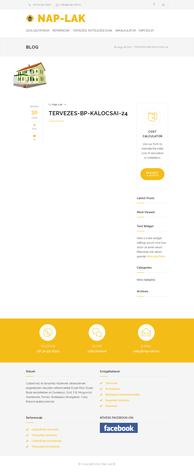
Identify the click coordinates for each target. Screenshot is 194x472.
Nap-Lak (57, 104)
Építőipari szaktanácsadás (122, 394)
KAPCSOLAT (146, 30)
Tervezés (111, 383)
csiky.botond (97, 351)
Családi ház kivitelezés (46, 440)
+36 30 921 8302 (42, 4)
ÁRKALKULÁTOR (125, 30)
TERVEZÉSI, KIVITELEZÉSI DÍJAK (92, 30)
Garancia (111, 405)
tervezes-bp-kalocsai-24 (88, 113)
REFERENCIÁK (61, 30)
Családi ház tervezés (45, 429)
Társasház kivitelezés (45, 446)
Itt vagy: (118, 47)
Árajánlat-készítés (117, 400)
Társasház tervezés (44, 435)
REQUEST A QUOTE (152, 174)
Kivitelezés (112, 388)
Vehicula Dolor (155, 256)
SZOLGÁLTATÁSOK (37, 30)
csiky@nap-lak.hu (70, 4)
